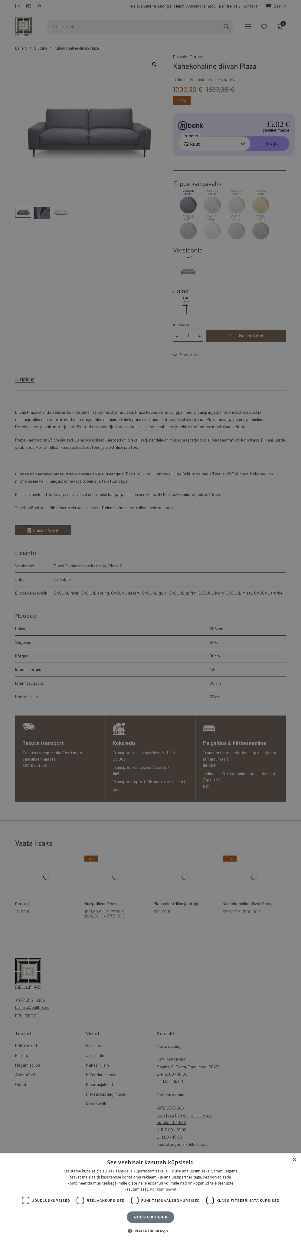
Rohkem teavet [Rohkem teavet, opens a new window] (163, 1189)
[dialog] (150, 621)
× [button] (294, 1160)
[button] (150, 1231)
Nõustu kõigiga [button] (150, 1217)
